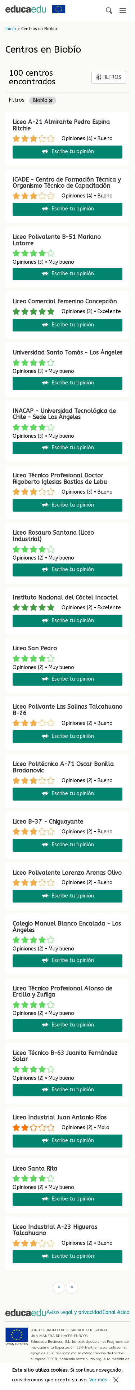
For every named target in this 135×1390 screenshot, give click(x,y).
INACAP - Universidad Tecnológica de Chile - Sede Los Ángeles (64, 414)
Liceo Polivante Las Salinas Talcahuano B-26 (67, 710)
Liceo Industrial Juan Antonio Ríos (60, 1117)
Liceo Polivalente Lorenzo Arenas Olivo (67, 872)
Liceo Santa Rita (35, 1168)
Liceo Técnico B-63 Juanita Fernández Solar (65, 1056)
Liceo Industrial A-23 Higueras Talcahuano (55, 1230)
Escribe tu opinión (67, 152)
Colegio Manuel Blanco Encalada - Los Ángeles (67, 927)
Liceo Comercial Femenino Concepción (65, 301)
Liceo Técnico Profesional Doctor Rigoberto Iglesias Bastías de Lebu (60, 478)
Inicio (10, 28)
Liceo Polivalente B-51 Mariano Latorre (57, 240)
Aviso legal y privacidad (74, 1312)
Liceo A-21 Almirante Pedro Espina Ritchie (61, 125)
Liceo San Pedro (35, 648)
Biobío (43, 100)
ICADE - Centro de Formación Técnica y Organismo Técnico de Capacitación (67, 183)
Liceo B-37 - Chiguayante (48, 821)
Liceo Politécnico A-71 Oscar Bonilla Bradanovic (63, 767)
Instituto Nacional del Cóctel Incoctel (65, 597)
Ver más (98, 1379)
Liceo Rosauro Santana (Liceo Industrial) (53, 536)
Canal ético (116, 1312)
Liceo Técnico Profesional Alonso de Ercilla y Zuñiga (62, 991)
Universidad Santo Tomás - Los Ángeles (67, 352)
